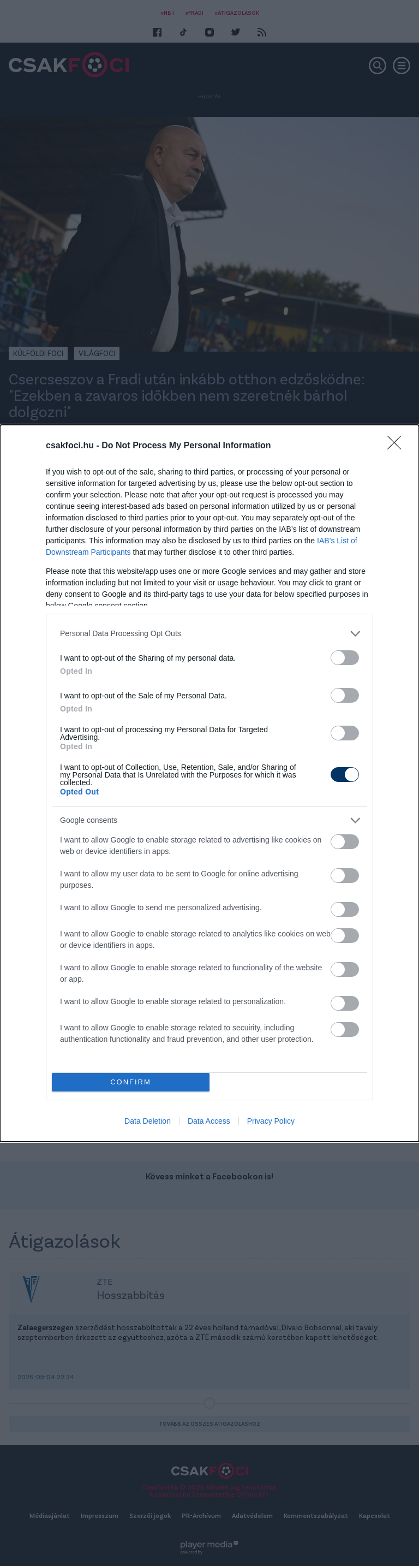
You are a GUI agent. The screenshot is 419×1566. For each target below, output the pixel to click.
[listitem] (209, 633)
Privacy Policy (271, 1121)
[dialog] (209, 783)
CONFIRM (130, 1082)
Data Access (209, 1121)
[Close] (397, 446)
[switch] (345, 657)
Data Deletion (147, 1121)
